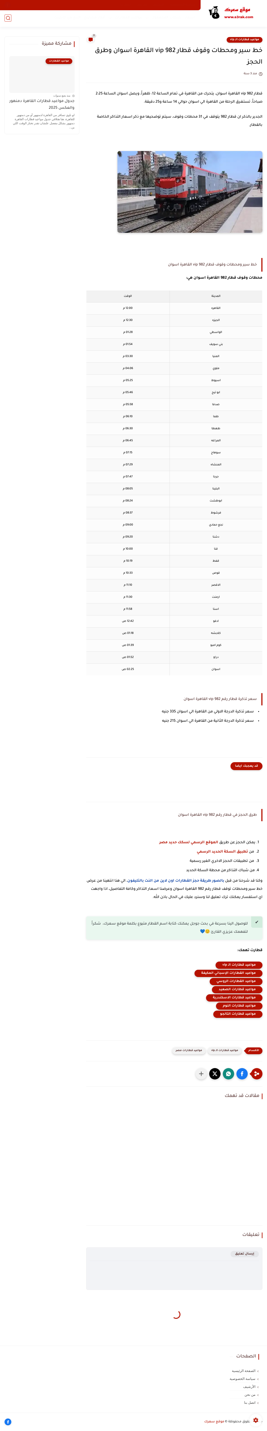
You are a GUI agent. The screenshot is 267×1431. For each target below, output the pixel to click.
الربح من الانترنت (67, 18)
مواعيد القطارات (128, 18)
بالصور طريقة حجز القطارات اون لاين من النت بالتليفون (175, 881)
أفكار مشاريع (94, 18)
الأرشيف (158, 5)
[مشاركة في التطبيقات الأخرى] (201, 1073)
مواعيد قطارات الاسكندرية (234, 998)
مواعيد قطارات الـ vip (244, 39)
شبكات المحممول (166, 18)
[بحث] (8, 18)
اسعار (189, 18)
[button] (242, 1073)
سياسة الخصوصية (182, 5)
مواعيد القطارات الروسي (236, 981)
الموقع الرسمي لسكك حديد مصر (188, 843)
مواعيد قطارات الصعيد (237, 990)
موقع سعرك (214, 1422)
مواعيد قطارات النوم (239, 1006)
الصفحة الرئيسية (243, 1371)
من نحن (142, 5)
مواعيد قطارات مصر (189, 1050)
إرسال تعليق (244, 1254)
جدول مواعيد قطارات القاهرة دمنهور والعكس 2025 (42, 104)
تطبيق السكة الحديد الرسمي (222, 852)
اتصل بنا (125, 5)
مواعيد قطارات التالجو (238, 1014)
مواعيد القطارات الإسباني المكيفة (228, 973)
